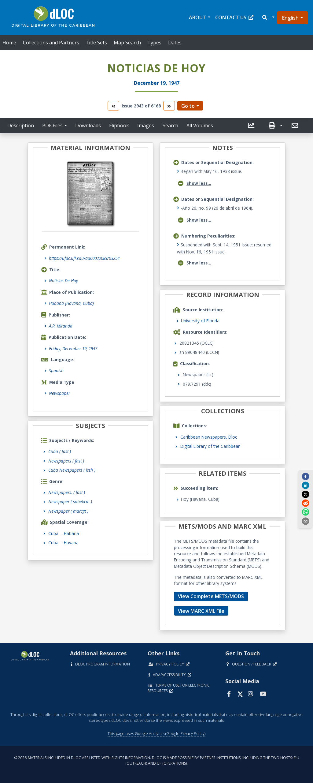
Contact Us (234, 17)
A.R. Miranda (60, 326)
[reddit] (305, 503)
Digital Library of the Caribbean (210, 446)
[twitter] (305, 494)
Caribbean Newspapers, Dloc (208, 437)
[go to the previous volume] (113, 106)
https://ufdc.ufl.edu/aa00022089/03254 (84, 258)
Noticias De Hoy (63, 280)
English (290, 17)
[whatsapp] (305, 512)
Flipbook (119, 125)
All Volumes (199, 125)
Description (20, 125)
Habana (71, 533)
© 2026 (156, 760)
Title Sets (96, 42)
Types (154, 42)
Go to (188, 106)
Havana (71, 542)
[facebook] (305, 476)
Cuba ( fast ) (59, 451)
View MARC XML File (201, 611)
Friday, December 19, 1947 (73, 348)
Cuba (53, 533)
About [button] (197, 17)
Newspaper (59, 393)
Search (170, 125)
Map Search (127, 42)
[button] (268, 17)
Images (145, 125)
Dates (175, 42)
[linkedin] (305, 485)
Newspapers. (66, 492)
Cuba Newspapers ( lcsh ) (71, 470)
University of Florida (200, 321)
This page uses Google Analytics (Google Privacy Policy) (156, 733)
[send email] (305, 521)
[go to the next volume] (169, 106)
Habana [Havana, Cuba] (71, 303)
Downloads (88, 125)
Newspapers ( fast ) (66, 461)
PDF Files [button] (52, 125)
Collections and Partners (51, 42)
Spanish (56, 370)
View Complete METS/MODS (211, 596)
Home (9, 42)
